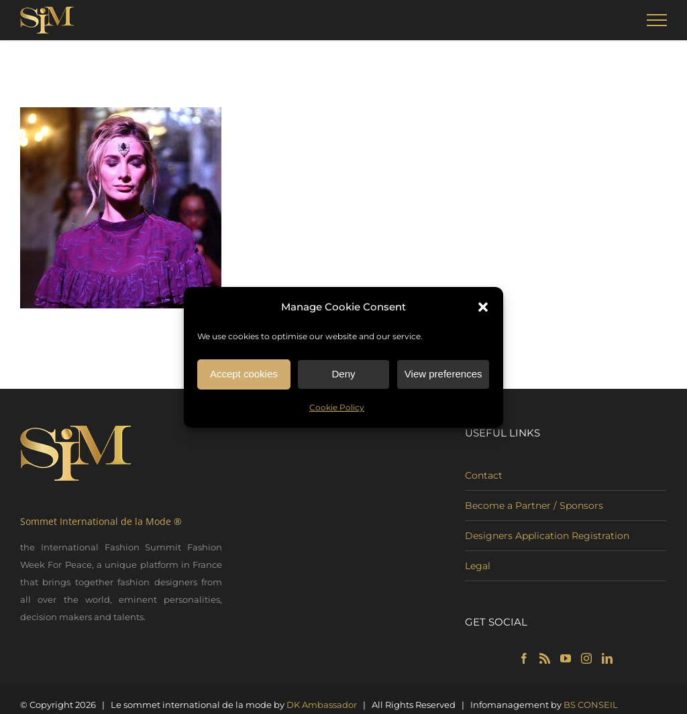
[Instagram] (586, 658)
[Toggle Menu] (657, 20)
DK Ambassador (321, 704)
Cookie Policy (336, 409)
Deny (343, 375)
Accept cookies (244, 375)
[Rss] (544, 658)
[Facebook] (524, 658)
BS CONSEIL (591, 704)
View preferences (443, 375)
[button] (483, 308)
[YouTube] (565, 658)
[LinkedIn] (607, 658)
